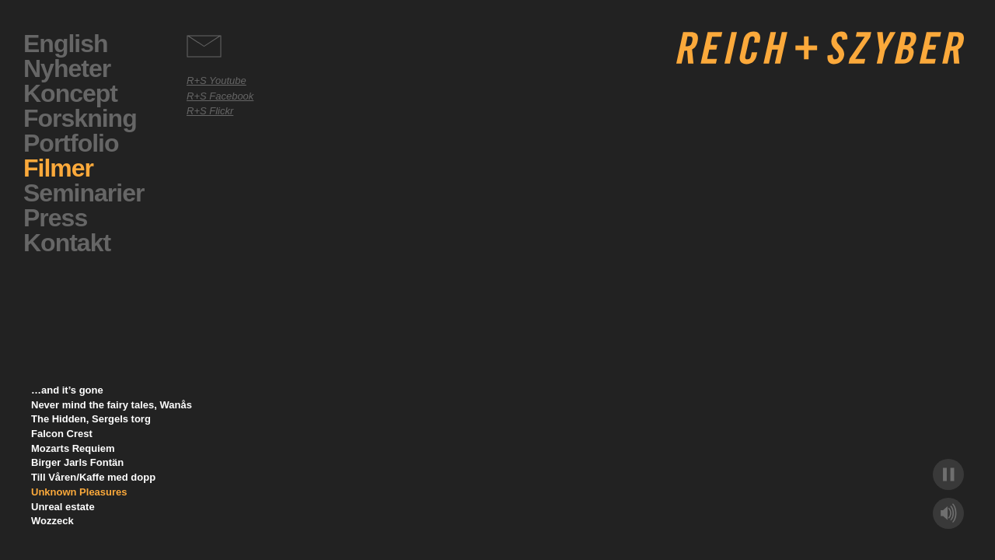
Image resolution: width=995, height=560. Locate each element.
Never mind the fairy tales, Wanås (111, 405)
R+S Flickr (210, 111)
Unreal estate (63, 507)
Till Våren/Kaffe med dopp (93, 477)
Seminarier (83, 192)
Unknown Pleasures (79, 492)
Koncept (70, 93)
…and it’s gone (67, 390)
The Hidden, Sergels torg (91, 419)
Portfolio (71, 143)
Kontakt (66, 242)
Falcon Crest (62, 433)
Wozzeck (52, 521)
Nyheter (66, 68)
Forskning (80, 118)
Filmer (58, 168)
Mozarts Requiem (73, 448)
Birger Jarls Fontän (77, 462)
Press (55, 217)
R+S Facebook (220, 96)
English (65, 43)
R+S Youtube (216, 80)
